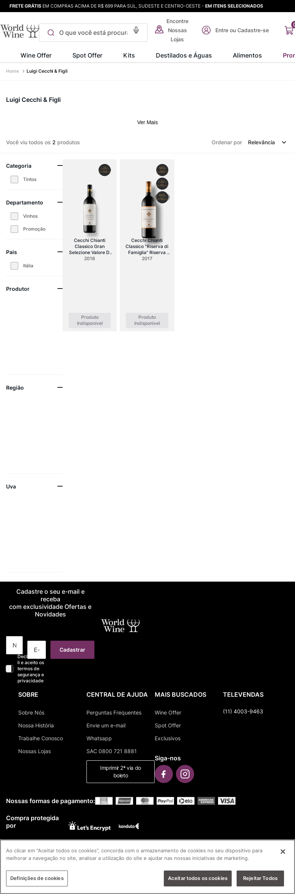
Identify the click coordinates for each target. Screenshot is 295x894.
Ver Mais (147, 122)
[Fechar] (283, 856)
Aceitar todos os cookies (198, 883)
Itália (28, 265)
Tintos (29, 179)
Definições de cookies (37, 883)
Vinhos (30, 216)
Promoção (34, 229)
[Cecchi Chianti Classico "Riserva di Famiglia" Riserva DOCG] (147, 245)
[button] (133, 29)
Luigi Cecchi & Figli (47, 71)
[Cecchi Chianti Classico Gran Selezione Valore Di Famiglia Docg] (90, 245)
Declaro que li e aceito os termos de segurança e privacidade (30, 668)
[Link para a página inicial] (13, 71)
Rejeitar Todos (260, 883)
